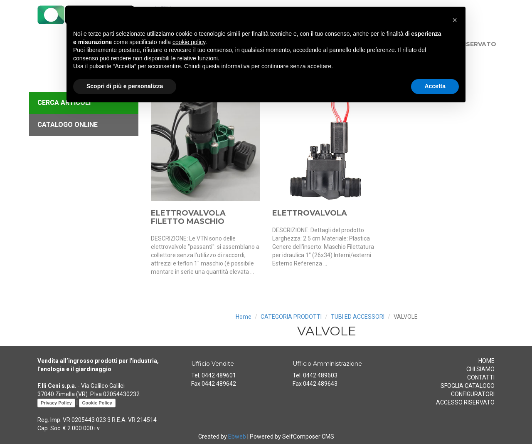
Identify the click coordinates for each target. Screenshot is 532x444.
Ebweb (237, 436)
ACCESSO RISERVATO (465, 402)
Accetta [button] (435, 86)
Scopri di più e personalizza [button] (124, 86)
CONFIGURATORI (473, 394)
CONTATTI (481, 377)
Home (243, 316)
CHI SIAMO (480, 369)
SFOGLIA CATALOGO (468, 385)
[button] (454, 20)
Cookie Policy (97, 402)
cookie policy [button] (188, 42)
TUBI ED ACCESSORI (357, 316)
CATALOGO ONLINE (67, 125)
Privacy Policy (56, 402)
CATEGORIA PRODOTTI (291, 316)
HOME (486, 360)
